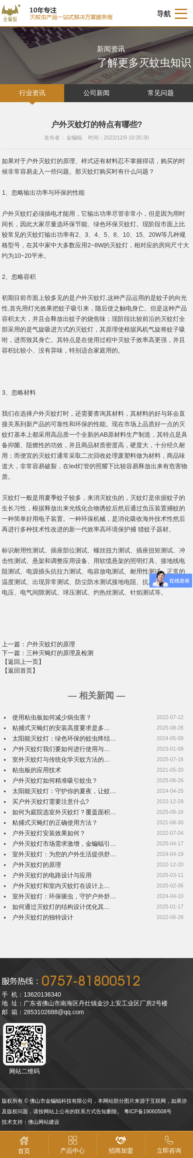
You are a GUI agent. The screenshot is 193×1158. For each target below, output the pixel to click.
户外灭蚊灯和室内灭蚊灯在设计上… (61, 885)
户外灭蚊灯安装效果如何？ (49, 833)
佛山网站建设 (43, 1122)
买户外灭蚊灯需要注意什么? (50, 801)
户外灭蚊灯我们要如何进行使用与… (61, 748)
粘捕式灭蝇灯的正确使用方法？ (55, 822)
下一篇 (47, 652)
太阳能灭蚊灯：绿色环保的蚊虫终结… (64, 738)
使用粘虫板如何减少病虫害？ (52, 717)
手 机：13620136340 (31, 994)
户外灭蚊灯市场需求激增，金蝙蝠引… (64, 843)
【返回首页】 (20, 670)
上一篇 (38, 644)
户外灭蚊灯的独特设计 (42, 917)
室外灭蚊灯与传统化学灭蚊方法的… (61, 759)
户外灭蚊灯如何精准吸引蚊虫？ (55, 780)
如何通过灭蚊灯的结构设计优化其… (61, 906)
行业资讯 (32, 92)
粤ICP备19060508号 (148, 1111)
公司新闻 (96, 92)
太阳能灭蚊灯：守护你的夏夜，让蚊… (64, 791)
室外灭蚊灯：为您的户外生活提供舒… (64, 854)
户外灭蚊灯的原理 (36, 864)
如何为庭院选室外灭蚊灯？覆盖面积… (64, 812)
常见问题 (161, 92)
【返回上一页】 (23, 661)
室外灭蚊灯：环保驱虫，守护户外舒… (64, 896)
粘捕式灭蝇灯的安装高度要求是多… (61, 727)
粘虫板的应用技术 (36, 769)
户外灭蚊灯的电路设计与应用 (52, 875)
